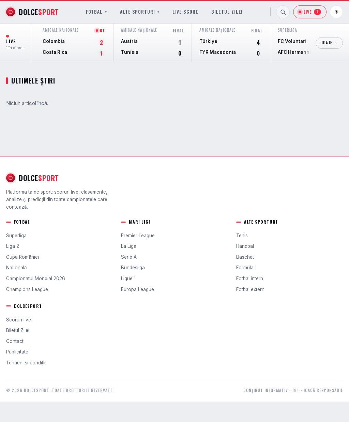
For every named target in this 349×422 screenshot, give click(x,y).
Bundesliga (133, 267)
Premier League (138, 235)
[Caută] (282, 11)
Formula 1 (246, 267)
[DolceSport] (32, 12)
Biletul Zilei (227, 12)
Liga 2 (12, 246)
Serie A (129, 257)
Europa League (137, 289)
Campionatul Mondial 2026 (35, 278)
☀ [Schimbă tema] (336, 12)
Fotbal (96, 12)
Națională (16, 267)
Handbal (245, 246)
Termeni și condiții (25, 362)
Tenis (242, 235)
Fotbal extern (250, 289)
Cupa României (22, 257)
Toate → (329, 42)
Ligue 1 (128, 278)
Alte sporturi (140, 12)
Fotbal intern (249, 278)
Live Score (185, 12)
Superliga (16, 235)
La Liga (128, 246)
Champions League (27, 289)
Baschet (245, 257)
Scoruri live (18, 319)
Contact (15, 341)
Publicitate (17, 352)
